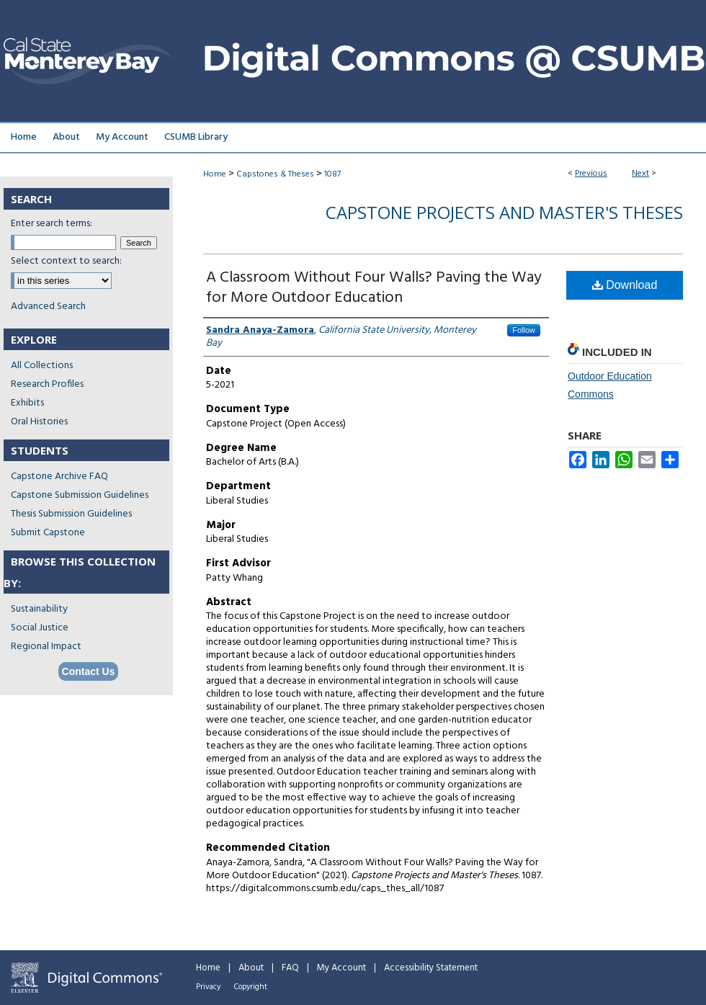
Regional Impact (46, 646)
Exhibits (27, 403)
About (251, 967)
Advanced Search (48, 306)
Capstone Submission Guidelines (79, 495)
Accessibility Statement (431, 967)
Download (625, 285)
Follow (523, 330)
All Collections (42, 365)
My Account (341, 967)
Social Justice (39, 628)
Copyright (250, 987)
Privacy (208, 987)
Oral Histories (39, 422)
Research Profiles (47, 384)
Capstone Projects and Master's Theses (504, 212)
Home (214, 174)
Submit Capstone (48, 532)
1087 (332, 174)
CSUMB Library (196, 137)
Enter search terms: (51, 223)
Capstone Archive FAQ (59, 476)
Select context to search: (66, 261)
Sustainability (39, 609)
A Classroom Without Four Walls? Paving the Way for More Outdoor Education (374, 288)
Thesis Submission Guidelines (71, 514)
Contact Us (88, 671)
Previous (591, 173)
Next (640, 173)
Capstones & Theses (275, 174)
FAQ (290, 967)
